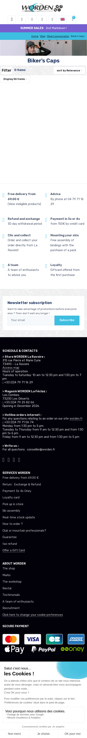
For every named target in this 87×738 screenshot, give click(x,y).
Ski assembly (11, 510)
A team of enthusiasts (18, 601)
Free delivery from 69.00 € (20, 478)
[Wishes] (42, 19)
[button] (22, 19)
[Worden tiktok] (3, 459)
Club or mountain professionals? (24, 530)
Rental (6, 588)
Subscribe (67, 320)
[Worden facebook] (14, 459)
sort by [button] (68, 70)
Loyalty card (11, 497)
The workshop (12, 581)
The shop (8, 568)
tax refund (9, 544)
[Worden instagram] (9, 459)
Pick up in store (12, 504)
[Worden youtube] (19, 459)
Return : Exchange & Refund (21, 484)
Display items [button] (14, 79)
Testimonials (11, 595)
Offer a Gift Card (13, 550)
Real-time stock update (18, 517)
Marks (6, 575)
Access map (10, 368)
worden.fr (76, 418)
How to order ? (12, 524)
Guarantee (9, 537)
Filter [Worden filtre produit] (7, 70)
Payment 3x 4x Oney (16, 491)
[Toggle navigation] (12, 19)
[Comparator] (52, 19)
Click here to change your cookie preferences (32, 615)
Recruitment (11, 608)
